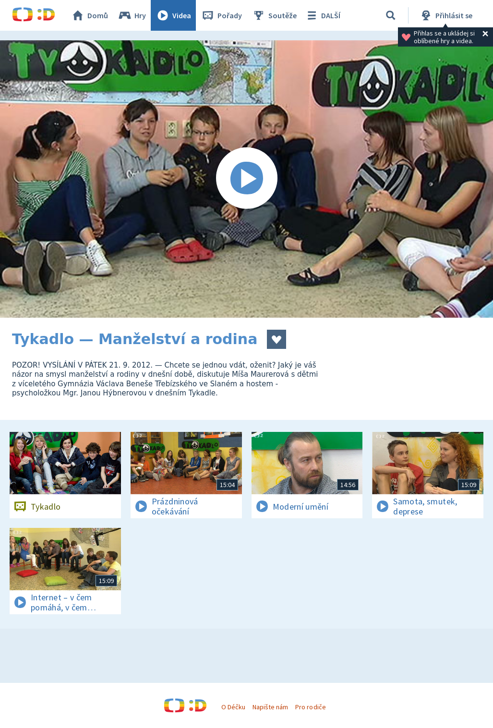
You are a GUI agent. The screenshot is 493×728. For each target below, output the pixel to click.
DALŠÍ (322, 15)
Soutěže (274, 15)
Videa (173, 15)
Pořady (221, 15)
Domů (89, 15)
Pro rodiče (310, 707)
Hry (132, 15)
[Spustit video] (246, 179)
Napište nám (270, 707)
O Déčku (233, 707)
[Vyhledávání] (390, 15)
